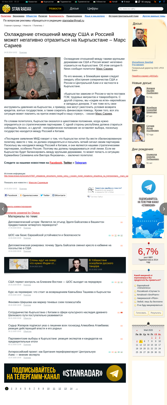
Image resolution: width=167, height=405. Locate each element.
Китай (114, 2)
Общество (31, 16)
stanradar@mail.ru (73, 20)
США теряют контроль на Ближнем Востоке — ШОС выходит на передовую (54, 281)
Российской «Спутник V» (148, 291)
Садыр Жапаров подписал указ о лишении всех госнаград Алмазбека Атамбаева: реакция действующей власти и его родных (58, 327)
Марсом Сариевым (38, 182)
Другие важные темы (154, 16)
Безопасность (56, 16)
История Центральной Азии (124, 16)
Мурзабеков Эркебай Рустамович (142, 63)
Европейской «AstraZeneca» (144, 286)
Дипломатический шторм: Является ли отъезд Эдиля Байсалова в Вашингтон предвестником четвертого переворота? (56, 223)
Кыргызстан (49, 2)
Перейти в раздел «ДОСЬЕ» (145, 76)
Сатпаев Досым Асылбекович (152, 128)
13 (65, 388)
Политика (6, 16)
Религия (42, 16)
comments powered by (22, 212)
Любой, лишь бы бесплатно (150, 302)
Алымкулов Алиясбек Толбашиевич (152, 156)
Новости (27, 25)
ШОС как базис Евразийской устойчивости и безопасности (44, 235)
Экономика (18, 16)
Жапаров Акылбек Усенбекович (152, 90)
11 (54, 388)
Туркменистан (84, 2)
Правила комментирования (18, 206)
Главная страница (12, 25)
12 (60, 388)
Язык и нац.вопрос (95, 16)
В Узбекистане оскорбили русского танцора (101, 263)
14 (71, 388)
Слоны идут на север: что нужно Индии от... (43, 262)
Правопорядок (74, 16)
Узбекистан (101, 2)
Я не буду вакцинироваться (150, 305)
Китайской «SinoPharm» (148, 295)
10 (48, 388)
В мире (127, 2)
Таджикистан (65, 2)
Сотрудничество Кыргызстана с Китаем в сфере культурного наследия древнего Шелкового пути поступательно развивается (57, 314)
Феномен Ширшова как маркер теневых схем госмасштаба (44, 302)
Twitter (68, 162)
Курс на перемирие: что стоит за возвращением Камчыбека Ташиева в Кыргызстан (59, 292)
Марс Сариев (104, 68)
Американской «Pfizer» (147, 298)
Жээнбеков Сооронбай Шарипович (151, 109)
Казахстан (33, 2)
